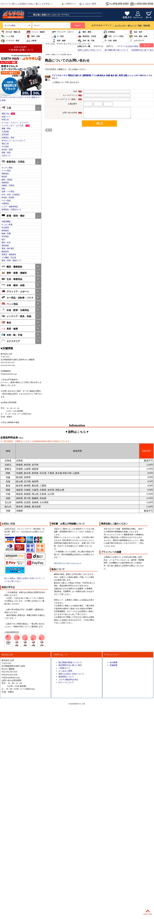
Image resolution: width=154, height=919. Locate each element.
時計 (3, 240)
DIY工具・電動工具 (10, 32)
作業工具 (5, 120)
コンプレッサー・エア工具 (12, 126)
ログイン (109, 46)
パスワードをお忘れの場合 (127, 46)
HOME (48, 54)
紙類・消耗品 (7, 180)
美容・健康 (58, 40)
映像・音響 (6, 234)
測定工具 (5, 144)
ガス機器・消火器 (9, 258)
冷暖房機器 (6, 222)
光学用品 (5, 236)
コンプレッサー (120, 26)
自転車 (31, 40)
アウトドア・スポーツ (63, 32)
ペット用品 (7, 36)
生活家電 (5, 228)
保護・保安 (6, 153)
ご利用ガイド (68, 4)
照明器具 (5, 231)
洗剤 (3, 189)
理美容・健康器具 (9, 255)
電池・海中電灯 (8, 249)
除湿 (140, 26)
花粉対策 (146, 26)
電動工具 (5, 114)
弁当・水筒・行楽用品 (11, 195)
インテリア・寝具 (10, 40)
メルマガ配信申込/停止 (68, 679)
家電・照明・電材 (13, 215)
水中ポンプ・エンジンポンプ (13, 141)
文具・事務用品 (11, 278)
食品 (6, 322)
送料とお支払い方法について (89, 50)
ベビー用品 (6, 201)
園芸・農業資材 (11, 266)
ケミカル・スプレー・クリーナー (15, 123)
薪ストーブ (132, 26)
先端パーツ (6, 117)
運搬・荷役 (6, 129)
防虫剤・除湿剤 (8, 198)
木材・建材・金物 (138, 36)
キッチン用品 (7, 168)
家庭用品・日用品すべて (12, 210)
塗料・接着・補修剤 (14, 272)
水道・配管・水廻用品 (15, 309)
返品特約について (66, 676)
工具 (6, 107)
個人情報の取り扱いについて (116, 50)
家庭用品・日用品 (87, 36)
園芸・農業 (84, 32)
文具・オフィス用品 (113, 36)
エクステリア (136, 40)
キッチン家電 (7, 225)
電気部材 (5, 246)
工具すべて (6, 156)
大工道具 (5, 147)
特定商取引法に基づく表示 (142, 50)
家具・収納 (33, 36)
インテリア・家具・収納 (16, 316)
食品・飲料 (135, 32)
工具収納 (5, 132)
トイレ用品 (6, 171)
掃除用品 (5, 174)
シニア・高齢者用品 (10, 207)
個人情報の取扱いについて (70, 662)
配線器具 (5, 252)
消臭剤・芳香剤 (8, 186)
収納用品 (5, 183)
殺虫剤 (4, 177)
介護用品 (5, 204)
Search (78, 25)
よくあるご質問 (87, 4)
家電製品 (109, 32)
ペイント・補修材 (35, 32)
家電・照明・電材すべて (12, 261)
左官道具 (5, 135)
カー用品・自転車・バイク (17, 297)
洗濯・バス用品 (8, 192)
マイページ (98, 46)
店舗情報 (113, 665)
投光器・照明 (7, 150)
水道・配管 (110, 40)
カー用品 (58, 36)
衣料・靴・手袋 (86, 40)
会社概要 (113, 662)
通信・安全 (6, 243)
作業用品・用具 (8, 138)
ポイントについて (66, 682)
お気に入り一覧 (83, 46)
